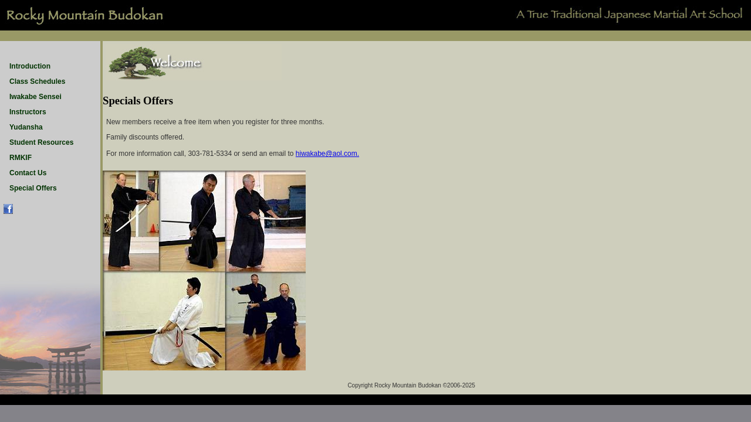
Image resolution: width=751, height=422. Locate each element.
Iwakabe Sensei (35, 97)
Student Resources (41, 142)
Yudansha (26, 127)
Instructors (27, 112)
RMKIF (20, 158)
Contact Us (27, 173)
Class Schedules (37, 81)
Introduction (29, 66)
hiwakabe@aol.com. (327, 153)
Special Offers (33, 188)
